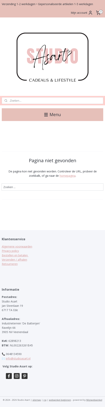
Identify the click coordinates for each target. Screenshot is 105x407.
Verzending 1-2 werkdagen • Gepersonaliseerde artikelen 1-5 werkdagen (47, 4)
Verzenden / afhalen (14, 259)
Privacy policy (10, 251)
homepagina (68, 176)
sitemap (36, 399)
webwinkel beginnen (60, 399)
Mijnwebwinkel (94, 399)
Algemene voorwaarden (17, 246)
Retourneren (10, 264)
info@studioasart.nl (18, 358)
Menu (52, 114)
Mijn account (82, 12)
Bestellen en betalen (15, 255)
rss (44, 399)
